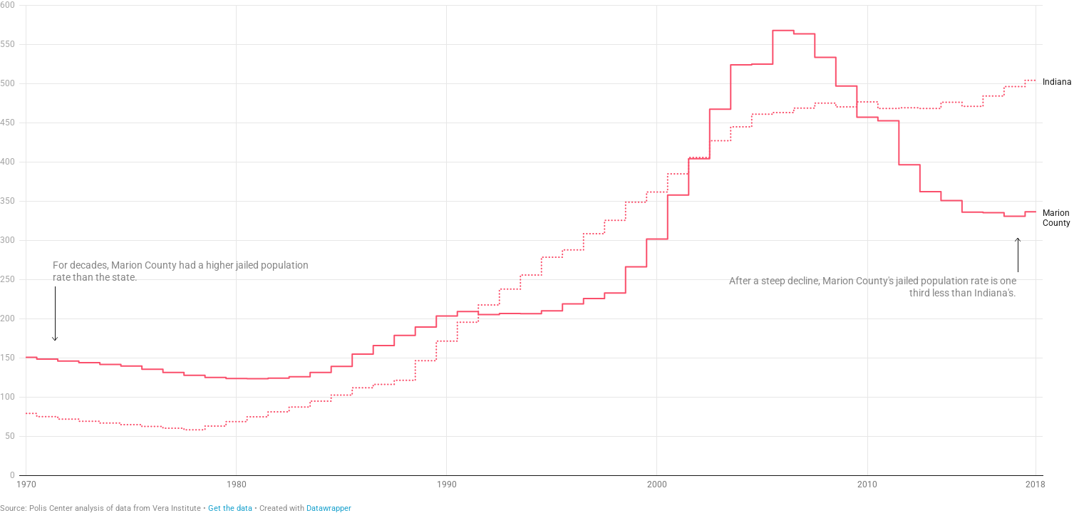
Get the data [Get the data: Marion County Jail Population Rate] (230, 508)
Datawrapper (328, 508)
